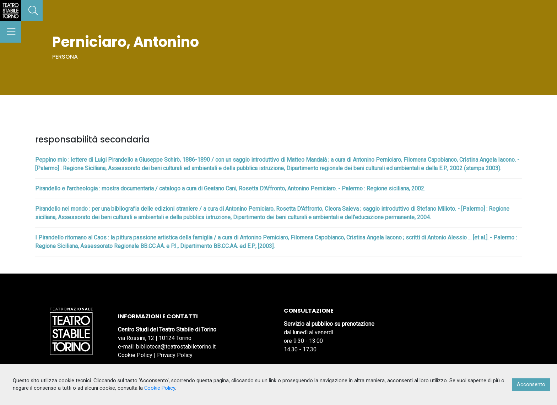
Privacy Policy (175, 355)
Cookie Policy (135, 355)
